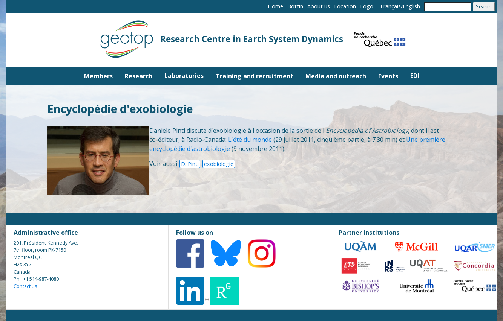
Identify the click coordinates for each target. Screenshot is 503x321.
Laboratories (184, 76)
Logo (366, 6)
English (411, 6)
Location (345, 6)
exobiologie (218, 163)
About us (318, 6)
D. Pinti (190, 163)
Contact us (25, 286)
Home (275, 6)
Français (390, 6)
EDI (414, 76)
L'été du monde (250, 139)
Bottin (295, 6)
